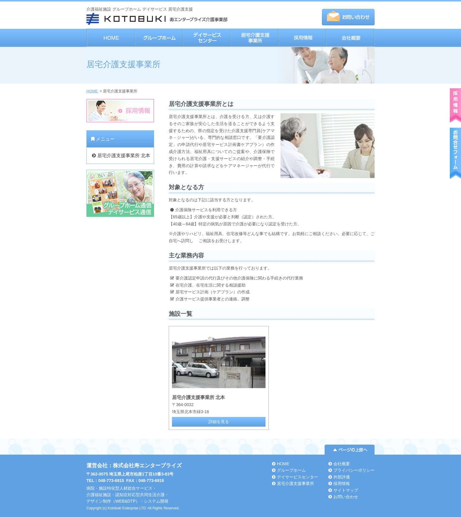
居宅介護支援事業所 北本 (123, 155)
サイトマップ (345, 490)
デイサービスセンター (206, 38)
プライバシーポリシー (354, 470)
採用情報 (302, 38)
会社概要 (350, 38)
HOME (110, 38)
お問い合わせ (345, 496)
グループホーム (158, 38)
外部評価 (341, 477)
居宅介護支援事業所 (254, 38)
